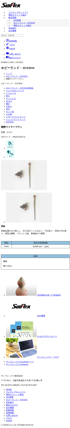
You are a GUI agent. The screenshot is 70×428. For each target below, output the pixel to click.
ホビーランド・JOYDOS (24, 23)
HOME (9, 389)
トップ (9, 74)
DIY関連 (17, 20)
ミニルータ (11, 93)
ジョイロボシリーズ (15, 91)
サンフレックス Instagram (17, 364)
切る (8, 109)
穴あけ (9, 106)
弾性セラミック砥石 (17, 15)
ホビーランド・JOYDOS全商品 (19, 88)
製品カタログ (12, 405)
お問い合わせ (12, 415)
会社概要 (12, 31)
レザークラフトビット (16, 117)
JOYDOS (10, 122)
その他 (9, 114)
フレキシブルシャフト (18, 12)
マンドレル (11, 98)
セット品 (10, 112)
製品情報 (12, 18)
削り (8, 96)
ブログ (10, 45)
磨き (8, 104)
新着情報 (10, 410)
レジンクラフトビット (16, 119)
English (10, 49)
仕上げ (9, 101)
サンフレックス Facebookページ (20, 362)
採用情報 (11, 41)
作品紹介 (12, 28)
